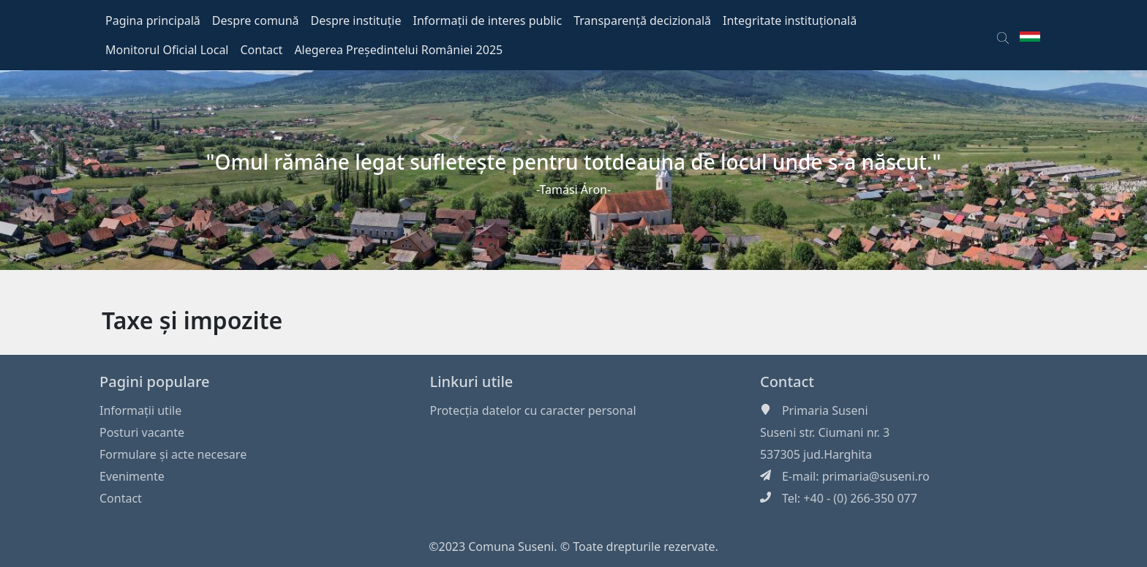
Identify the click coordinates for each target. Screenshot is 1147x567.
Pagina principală (152, 20)
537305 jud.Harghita (816, 454)
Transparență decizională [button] (642, 20)
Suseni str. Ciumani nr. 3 (825, 432)
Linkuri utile (471, 381)
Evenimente (132, 476)
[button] (1003, 35)
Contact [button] (262, 50)
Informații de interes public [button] (487, 20)
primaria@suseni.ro (876, 476)
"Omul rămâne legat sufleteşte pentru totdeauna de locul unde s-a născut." (573, 162)
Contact (120, 498)
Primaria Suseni (825, 410)
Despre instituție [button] (356, 20)
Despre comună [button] (255, 20)
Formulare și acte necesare (173, 454)
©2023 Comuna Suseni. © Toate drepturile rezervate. (573, 546)
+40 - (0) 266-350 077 (860, 498)
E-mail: (802, 476)
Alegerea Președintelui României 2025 (398, 50)
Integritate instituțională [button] (790, 20)
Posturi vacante (141, 432)
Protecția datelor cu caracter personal (532, 410)
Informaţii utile (140, 410)
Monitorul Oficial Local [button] (167, 50)
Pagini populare (154, 381)
